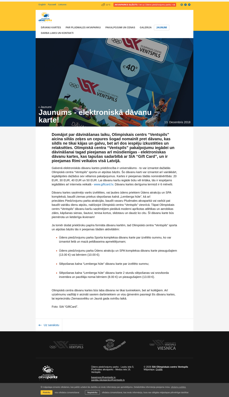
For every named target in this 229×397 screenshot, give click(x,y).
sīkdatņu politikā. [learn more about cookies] (178, 387)
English (42, 4)
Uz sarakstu (49, 325)
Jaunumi (161, 27)
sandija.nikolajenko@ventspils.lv (108, 380)
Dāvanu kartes (51, 27)
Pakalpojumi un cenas (120, 27)
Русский (52, 4)
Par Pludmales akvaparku (83, 27)
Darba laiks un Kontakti (57, 33)
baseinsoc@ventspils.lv (103, 377)
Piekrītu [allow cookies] (46, 392)
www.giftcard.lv (103, 184)
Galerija (146, 27)
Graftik (159, 369)
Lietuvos (62, 4)
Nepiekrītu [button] (92, 392)
